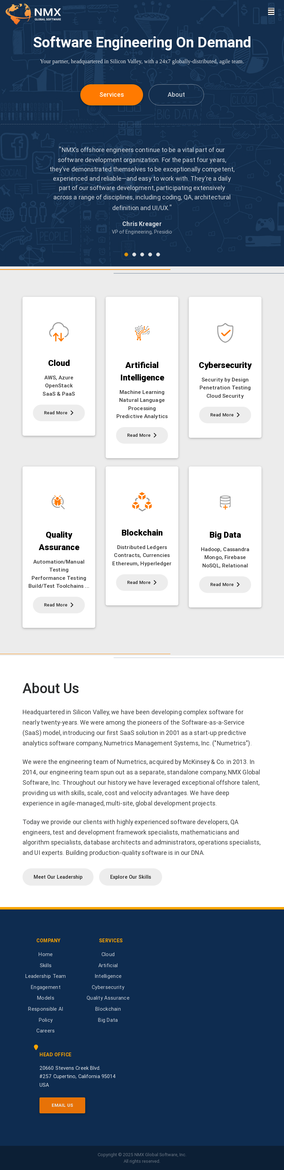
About (176, 94)
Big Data (108, 1020)
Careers (45, 1031)
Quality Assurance (108, 998)
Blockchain (108, 1009)
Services (111, 94)
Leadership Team (45, 976)
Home (45, 954)
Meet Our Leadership (58, 877)
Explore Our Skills (130, 877)
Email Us (62, 1105)
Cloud (108, 954)
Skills (46, 965)
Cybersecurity (108, 987)
